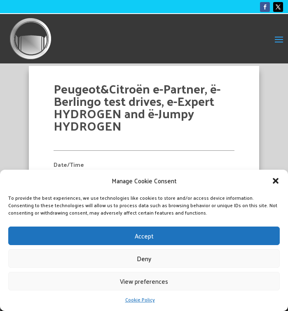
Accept (144, 235)
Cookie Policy (140, 299)
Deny (144, 258)
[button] (276, 181)
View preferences (144, 281)
